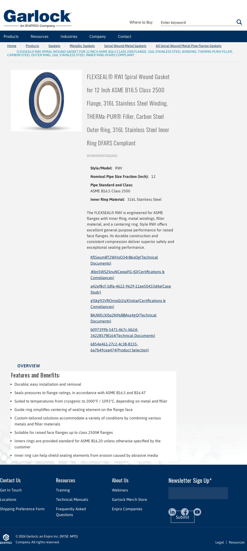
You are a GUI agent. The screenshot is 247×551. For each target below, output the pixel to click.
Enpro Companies (127, 509)
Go (239, 22)
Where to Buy (141, 22)
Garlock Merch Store (129, 499)
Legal (219, 542)
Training (63, 490)
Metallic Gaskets (82, 46)
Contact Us (10, 480)
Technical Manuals (72, 499)
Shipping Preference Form (22, 509)
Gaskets (54, 46)
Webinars (120, 490)
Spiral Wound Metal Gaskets (125, 46)
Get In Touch (11, 490)
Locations (8, 499)
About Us (120, 480)
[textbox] (202, 22)
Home (11, 46)
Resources (65, 480)
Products (32, 46)
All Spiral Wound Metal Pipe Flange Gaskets (188, 46)
